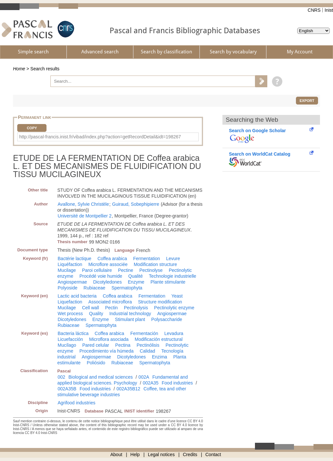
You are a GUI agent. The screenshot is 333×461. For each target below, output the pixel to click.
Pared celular (95, 345)
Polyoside (67, 287)
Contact (213, 454)
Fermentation (146, 258)
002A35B (67, 388)
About (116, 454)
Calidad (147, 351)
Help (135, 454)
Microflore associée (108, 264)
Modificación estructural (158, 339)
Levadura (173, 333)
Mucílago (67, 345)
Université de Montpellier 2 (85, 215)
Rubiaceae (94, 287)
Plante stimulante (168, 282)
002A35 (150, 382)
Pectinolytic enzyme (174, 307)
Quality (96, 313)
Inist (329, 10)
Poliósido (96, 362)
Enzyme (136, 282)
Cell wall (90, 307)
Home (19, 68)
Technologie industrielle (172, 276)
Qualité (135, 276)
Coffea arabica (112, 258)
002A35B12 (128, 388)
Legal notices (161, 454)
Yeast (177, 296)
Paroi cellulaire (97, 270)
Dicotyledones (107, 282)
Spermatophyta (127, 287)
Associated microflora (110, 301)
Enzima (159, 356)
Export (307, 101)
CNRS (314, 10)
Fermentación (144, 333)
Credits (190, 454)
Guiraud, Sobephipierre (135, 204)
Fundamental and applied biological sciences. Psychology (122, 379)
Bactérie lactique (74, 258)
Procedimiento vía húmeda (106, 351)
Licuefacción (70, 339)
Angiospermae (72, 282)
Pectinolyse (151, 270)
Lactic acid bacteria (77, 296)
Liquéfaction (70, 264)
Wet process (70, 313)
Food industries (177, 382)
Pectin (111, 307)
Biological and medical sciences (101, 377)
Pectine (125, 270)
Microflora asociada (108, 339)
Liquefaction (70, 301)
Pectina (122, 345)
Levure (173, 258)
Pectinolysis (136, 307)
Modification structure (155, 264)
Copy (32, 128)
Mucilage (67, 270)
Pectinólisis (148, 345)
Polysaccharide (166, 319)
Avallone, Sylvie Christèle (83, 204)
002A (144, 377)
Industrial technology (130, 313)
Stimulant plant (130, 319)
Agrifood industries (76, 402)
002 (61, 377)
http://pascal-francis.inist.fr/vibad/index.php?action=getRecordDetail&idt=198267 (100, 136)
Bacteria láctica (73, 333)
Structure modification (160, 301)
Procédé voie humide (100, 276)
